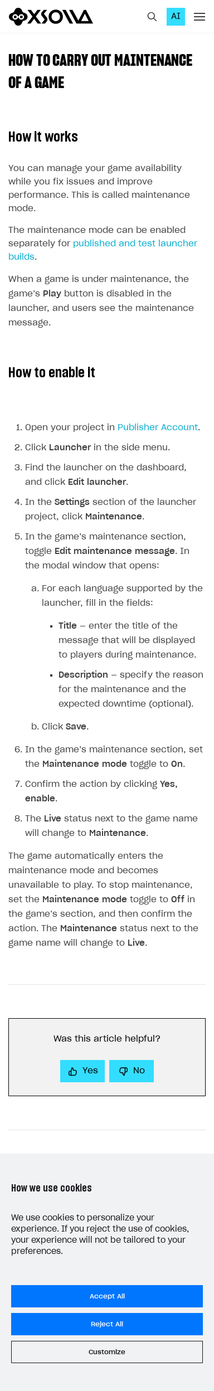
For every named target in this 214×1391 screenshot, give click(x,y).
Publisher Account (158, 428)
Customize (107, 1352)
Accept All (107, 1296)
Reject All (107, 1324)
